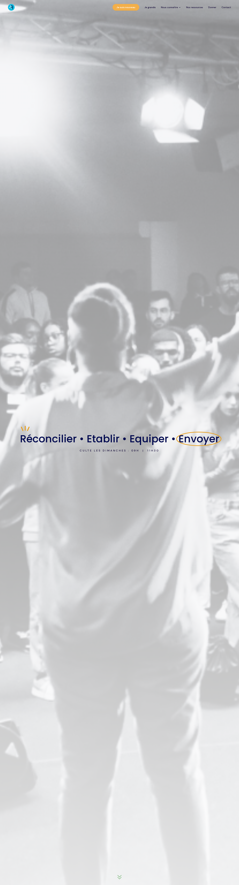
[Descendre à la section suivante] (119, 877)
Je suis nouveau (126, 7)
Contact (226, 7)
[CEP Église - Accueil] (11, 7)
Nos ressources (194, 7)
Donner (212, 7)
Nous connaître (171, 7)
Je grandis (150, 7)
